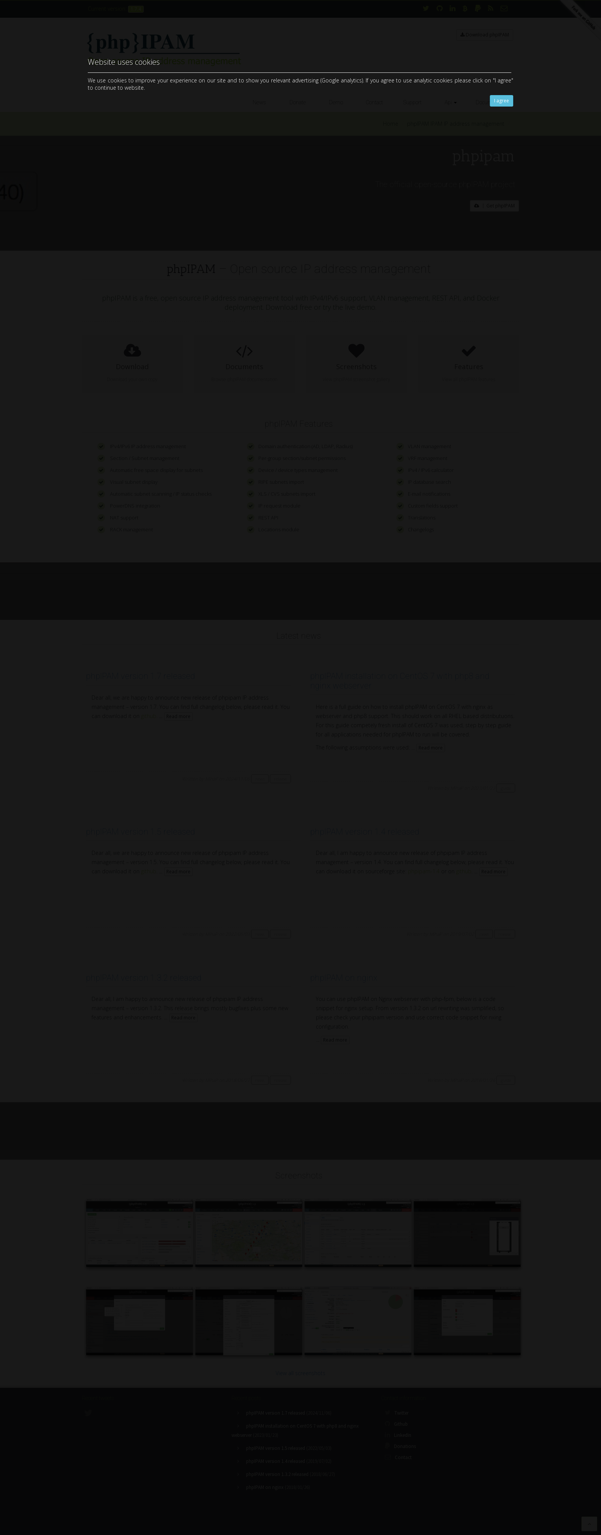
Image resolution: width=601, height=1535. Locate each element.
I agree (501, 100)
